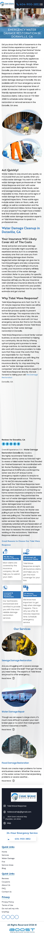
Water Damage (8, 858)
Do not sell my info (10, 908)
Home (4, 851)
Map (9, 823)
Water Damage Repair (13, 711)
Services (5, 855)
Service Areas (7, 865)
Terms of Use (7, 905)
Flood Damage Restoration (15, 763)
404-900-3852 (29, 4)
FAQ (4, 888)
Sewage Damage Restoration (17, 660)
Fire (3, 861)
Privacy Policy (8, 902)
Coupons (6, 881)
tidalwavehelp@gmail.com (19, 812)
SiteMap (5, 911)
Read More (6, 678)
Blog (4, 868)
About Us (6, 885)
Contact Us (6, 891)
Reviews (5, 878)
